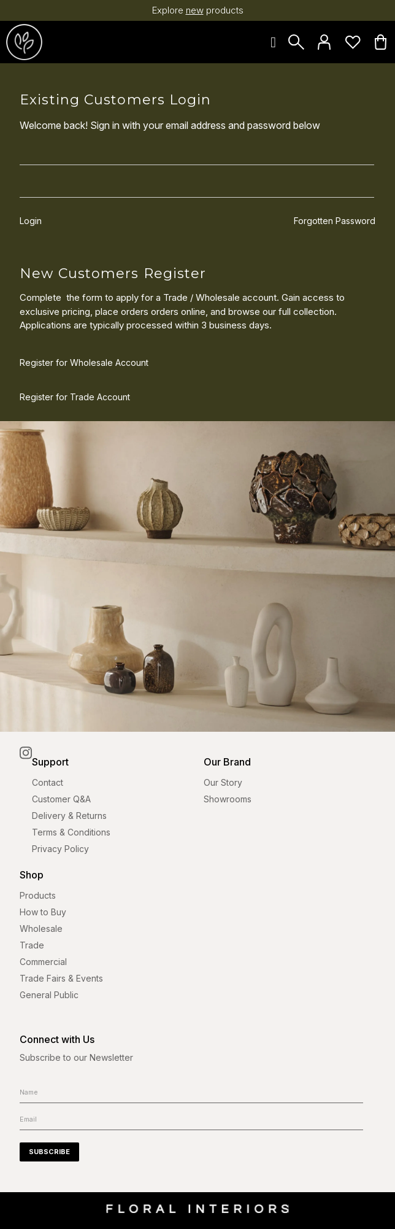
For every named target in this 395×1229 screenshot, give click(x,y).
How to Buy (43, 912)
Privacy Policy (60, 848)
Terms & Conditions (71, 832)
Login (324, 42)
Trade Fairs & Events (61, 978)
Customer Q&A (61, 799)
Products (38, 895)
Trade (32, 945)
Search (296, 42)
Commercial (43, 961)
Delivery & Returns (69, 815)
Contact (47, 782)
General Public (49, 995)
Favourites (353, 42)
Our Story (223, 782)
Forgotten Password (334, 221)
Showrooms (227, 799)
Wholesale (41, 928)
